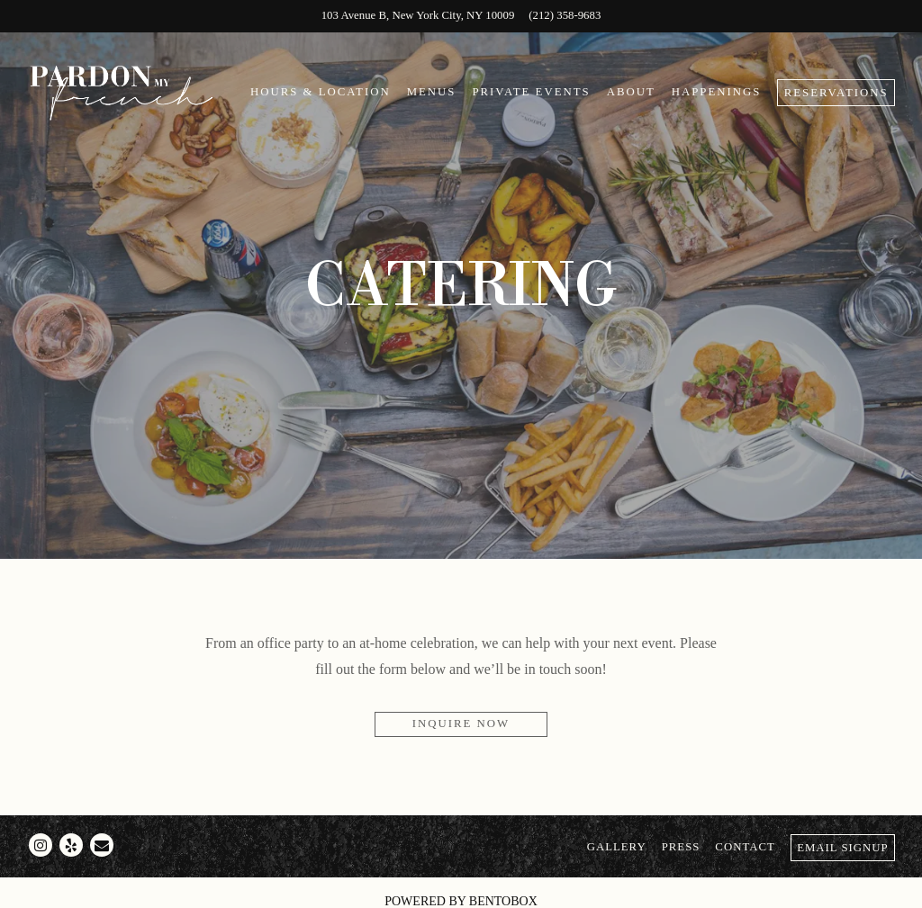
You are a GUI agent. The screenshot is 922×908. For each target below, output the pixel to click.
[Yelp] (71, 845)
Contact (744, 847)
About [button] (631, 91)
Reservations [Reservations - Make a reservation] (836, 92)
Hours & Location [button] (320, 91)
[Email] (101, 845)
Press (681, 847)
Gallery (616, 847)
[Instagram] (40, 845)
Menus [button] (431, 91)
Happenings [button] (717, 91)
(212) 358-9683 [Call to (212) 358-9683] (565, 15)
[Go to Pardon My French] (418, 15)
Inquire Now (461, 723)
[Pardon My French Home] (121, 92)
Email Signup (842, 847)
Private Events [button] (531, 91)
